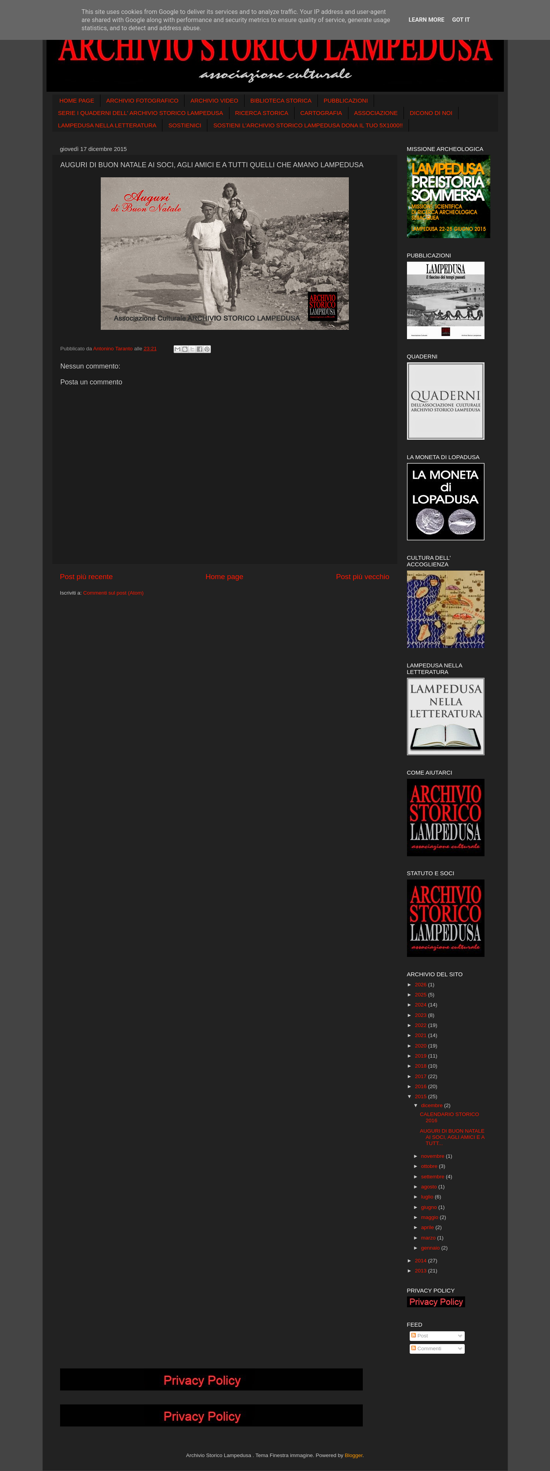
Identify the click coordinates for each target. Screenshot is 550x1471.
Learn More (426, 19)
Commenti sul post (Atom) (113, 593)
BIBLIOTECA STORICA (281, 100)
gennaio (431, 1248)
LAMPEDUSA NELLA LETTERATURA (107, 125)
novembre (433, 1156)
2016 (421, 1086)
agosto (429, 1187)
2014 (421, 1261)
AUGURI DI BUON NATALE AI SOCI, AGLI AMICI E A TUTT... (452, 1137)
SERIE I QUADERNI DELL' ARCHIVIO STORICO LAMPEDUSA (140, 113)
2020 (421, 1046)
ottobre (430, 1166)
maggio (430, 1217)
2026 (421, 985)
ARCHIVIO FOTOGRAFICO (142, 100)
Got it (461, 19)
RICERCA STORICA (261, 113)
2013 (421, 1271)
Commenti (426, 1348)
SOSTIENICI (184, 125)
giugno (429, 1207)
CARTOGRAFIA (321, 113)
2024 (421, 1005)
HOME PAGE (76, 100)
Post (419, 1336)
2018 (421, 1066)
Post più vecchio (363, 577)
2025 (421, 995)
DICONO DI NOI (431, 113)
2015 (421, 1096)
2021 (421, 1035)
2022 (421, 1025)
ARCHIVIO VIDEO (214, 100)
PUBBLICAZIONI (346, 100)
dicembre (432, 1105)
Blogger (353, 1455)
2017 (421, 1076)
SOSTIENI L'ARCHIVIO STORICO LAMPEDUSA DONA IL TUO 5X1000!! (308, 125)
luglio (428, 1197)
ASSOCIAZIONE (376, 113)
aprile (428, 1227)
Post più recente (86, 577)
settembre (433, 1177)
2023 (421, 1015)
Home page (224, 577)
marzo (429, 1238)
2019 (421, 1056)
